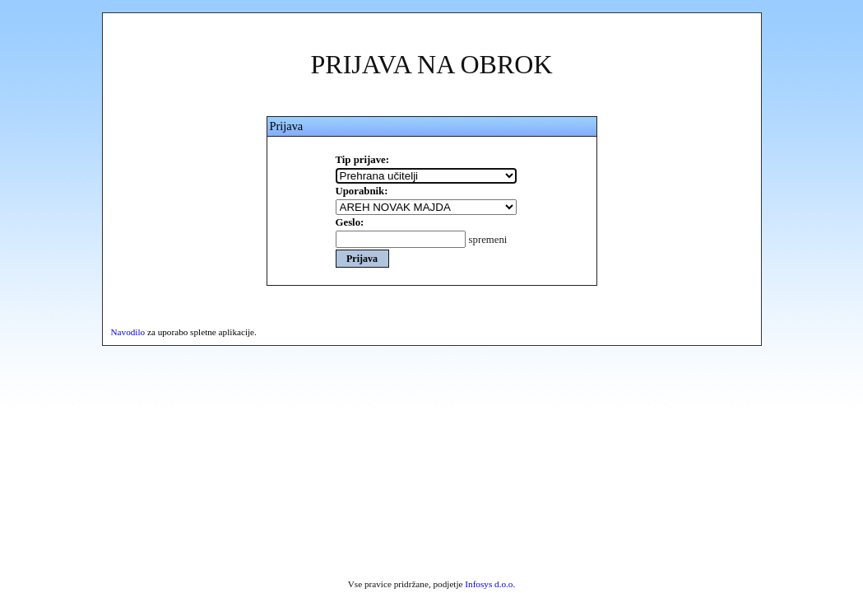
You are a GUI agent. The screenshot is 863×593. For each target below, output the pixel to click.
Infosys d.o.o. (490, 584)
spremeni (488, 239)
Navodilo (128, 332)
